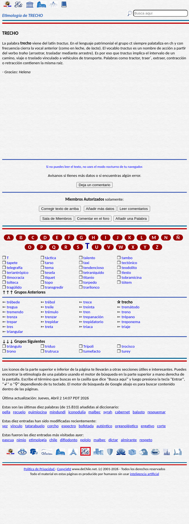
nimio (21, 439)
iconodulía (76, 411)
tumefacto (92, 351)
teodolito (129, 267)
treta (49, 326)
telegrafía (14, 267)
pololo (85, 439)
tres (10, 326)
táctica (50, 257)
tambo (127, 257)
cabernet (122, 411)
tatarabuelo (35, 425)
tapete (12, 262)
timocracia (15, 277)
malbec (94, 411)
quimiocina (37, 411)
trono (11, 351)
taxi (86, 262)
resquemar (157, 411)
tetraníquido (93, 272)
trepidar (51, 321)
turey (126, 351)
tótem (127, 282)
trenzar (51, 316)
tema (49, 267)
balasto (139, 411)
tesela (50, 272)
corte (161, 425)
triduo (50, 346)
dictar (113, 439)
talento (89, 257)
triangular (15, 331)
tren (86, 311)
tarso (49, 262)
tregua (12, 307)
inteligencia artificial (144, 474)
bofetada (86, 425)
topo (49, 282)
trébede (13, 302)
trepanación (93, 316)
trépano (128, 316)
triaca (88, 326)
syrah (107, 411)
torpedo (90, 282)
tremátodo (130, 307)
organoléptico (126, 425)
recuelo (19, 411)
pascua (8, 439)
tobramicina (132, 277)
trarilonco (91, 287)
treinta (88, 307)
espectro (68, 425)
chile (53, 439)
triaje (126, 326)
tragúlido (14, 287)
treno (126, 311)
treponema (131, 321)
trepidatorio (93, 321)
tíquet (50, 277)
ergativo (147, 425)
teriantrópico (17, 272)
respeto (145, 439)
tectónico (129, 262)
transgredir (54, 287)
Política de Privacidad (39, 469)
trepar (12, 321)
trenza (12, 316)
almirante (129, 439)
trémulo (51, 311)
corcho (53, 425)
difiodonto (69, 439)
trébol (50, 302)
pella (6, 411)
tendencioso (93, 267)
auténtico (104, 425)
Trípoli (88, 346)
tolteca (12, 282)
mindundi (57, 411)
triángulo (14, 346)
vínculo (16, 425)
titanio (88, 277)
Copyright (64, 469)
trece (87, 302)
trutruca (52, 351)
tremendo (15, 311)
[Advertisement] (94, 116)
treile (49, 307)
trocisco (128, 346)
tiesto (126, 272)
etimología (38, 439)
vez (5, 425)
